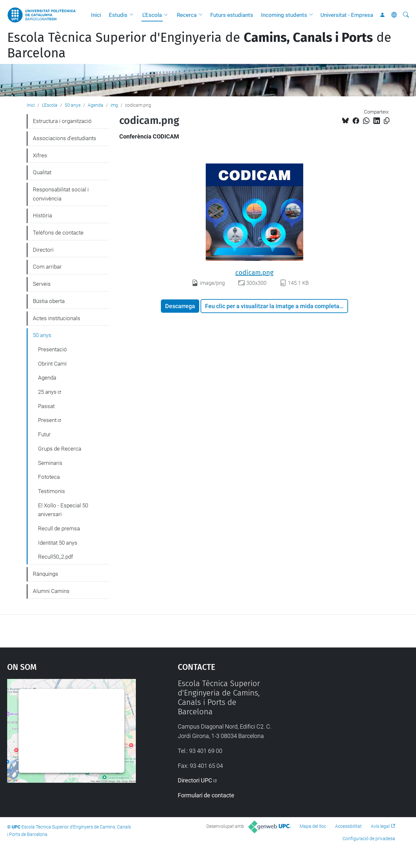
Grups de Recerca (59, 448)
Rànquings (45, 574)
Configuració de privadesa (369, 838)
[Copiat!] (386, 121)
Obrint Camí (52, 363)
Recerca (187, 15)
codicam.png (254, 272)
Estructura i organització (62, 121)
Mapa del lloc (313, 826)
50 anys (73, 105)
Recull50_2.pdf (55, 556)
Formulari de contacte (206, 795)
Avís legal (380, 826)
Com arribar (47, 266)
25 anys (47, 392)
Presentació (52, 349)
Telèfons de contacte (58, 232)
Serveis (42, 284)
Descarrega (180, 306)
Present (47, 420)
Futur (44, 434)
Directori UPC (195, 780)
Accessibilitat (348, 826)
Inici (96, 15)
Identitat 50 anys (57, 542)
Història (42, 215)
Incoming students (284, 15)
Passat (46, 406)
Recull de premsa (59, 528)
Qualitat (42, 172)
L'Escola (152, 15)
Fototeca (49, 477)
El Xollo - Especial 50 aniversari (63, 510)
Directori (43, 250)
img (114, 105)
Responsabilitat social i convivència (61, 194)
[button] (132, 15)
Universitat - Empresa (346, 15)
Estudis (118, 15)
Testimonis (51, 491)
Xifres (40, 155)
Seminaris (50, 463)
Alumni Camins (51, 591)
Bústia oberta (49, 301)
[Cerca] (406, 15)
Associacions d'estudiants (64, 138)
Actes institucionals (56, 318)
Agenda (95, 105)
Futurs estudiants (231, 15)
